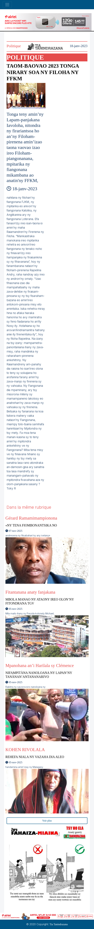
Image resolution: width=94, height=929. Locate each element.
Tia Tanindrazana (59, 924)
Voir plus (47, 820)
